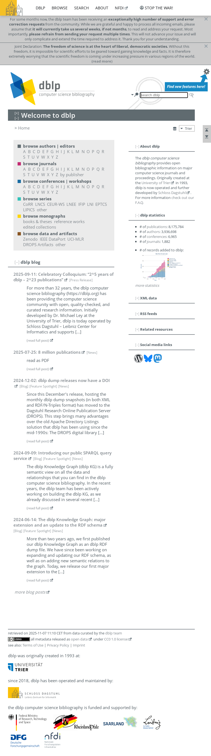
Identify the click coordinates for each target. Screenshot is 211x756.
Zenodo (30, 239)
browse (60, 7)
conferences (156, 236)
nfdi (119, 7)
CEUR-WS (56, 204)
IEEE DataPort (52, 239)
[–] (17, 262)
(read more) (101, 61)
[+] (137, 298)
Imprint (79, 645)
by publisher (72, 174)
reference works (69, 221)
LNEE (71, 204)
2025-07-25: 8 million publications (46, 352)
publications (157, 226)
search (81, 7)
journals (153, 241)
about (101, 7)
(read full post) (38, 340)
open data (79, 639)
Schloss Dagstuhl (172, 192)
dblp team (113, 633)
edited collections (39, 227)
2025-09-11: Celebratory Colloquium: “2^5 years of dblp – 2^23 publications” (63, 276)
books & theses (37, 221)
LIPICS (29, 209)
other (42, 209)
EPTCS (101, 204)
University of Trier (155, 182)
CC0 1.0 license (116, 639)
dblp (40, 7)
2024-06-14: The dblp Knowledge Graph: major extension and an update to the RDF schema (59, 522)
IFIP (81, 204)
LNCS (40, 204)
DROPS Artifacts (38, 244)
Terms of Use (33, 645)
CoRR (28, 204)
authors (153, 231)
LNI (90, 204)
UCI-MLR (75, 239)
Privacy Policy (58, 645)
